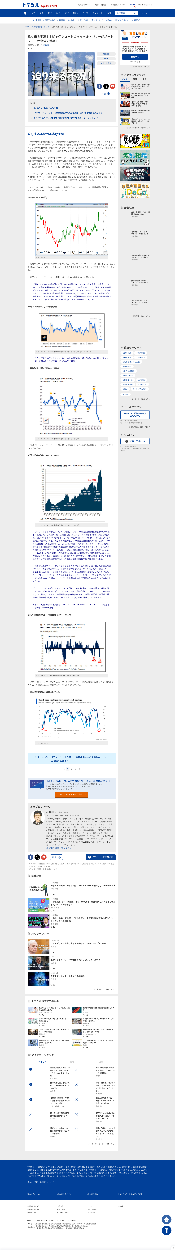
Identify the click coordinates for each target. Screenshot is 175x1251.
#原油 (125, 389)
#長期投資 (127, 357)
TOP (27, 27)
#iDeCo (109, 20)
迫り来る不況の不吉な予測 (46, 107)
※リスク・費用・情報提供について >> (44, 869)
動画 (50, 13)
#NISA (125, 394)
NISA (75, 13)
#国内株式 (140, 353)
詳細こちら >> (44, 866)
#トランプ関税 (82, 20)
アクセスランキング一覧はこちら (101, 1144)
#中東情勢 (37, 20)
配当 (58, 13)
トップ (25, 13)
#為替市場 (142, 384)
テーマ (85, 13)
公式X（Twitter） (137, 441)
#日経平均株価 (49, 20)
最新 (42, 13)
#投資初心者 (128, 375)
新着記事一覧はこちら (140, 316)
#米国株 (71, 20)
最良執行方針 (31, 1212)
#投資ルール (128, 380)
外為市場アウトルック (40, 27)
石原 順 (46, 45)
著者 (109, 13)
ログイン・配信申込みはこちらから (135, 414)
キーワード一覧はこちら (140, 399)
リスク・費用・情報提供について (40, 1182)
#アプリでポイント (122, 20)
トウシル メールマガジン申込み (130, 1194)
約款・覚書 (61, 1209)
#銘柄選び (140, 357)
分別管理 (60, 1206)
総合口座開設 (100, 5)
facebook (99, 86)
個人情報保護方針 (33, 1209)
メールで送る (112, 86)
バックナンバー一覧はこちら (103, 989)
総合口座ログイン (118, 5)
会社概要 (120, 1206)
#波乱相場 (61, 20)
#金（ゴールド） (97, 20)
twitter (106, 86)
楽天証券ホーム (84, 5)
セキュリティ (91, 1206)
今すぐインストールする (71, 794)
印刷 (104, 93)
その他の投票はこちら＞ (141, 67)
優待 (67, 13)
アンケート (98, 13)
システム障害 (91, 1209)
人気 (33, 13)
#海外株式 (127, 366)
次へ (79, 769)
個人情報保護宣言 (33, 1206)
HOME (166, 1219)
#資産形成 (127, 353)
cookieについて (62, 1212)
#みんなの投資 (129, 371)
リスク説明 (91, 1212)
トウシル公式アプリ (141, 5)
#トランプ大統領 (139, 389)
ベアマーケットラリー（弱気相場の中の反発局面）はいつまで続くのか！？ (68, 113)
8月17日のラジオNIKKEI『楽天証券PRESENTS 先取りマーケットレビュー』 (69, 118)
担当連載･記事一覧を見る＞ (58, 848)
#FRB (106, 58)
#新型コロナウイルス (131, 362)
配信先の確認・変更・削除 (138, 427)
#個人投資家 (106, 63)
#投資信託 (136, 20)
